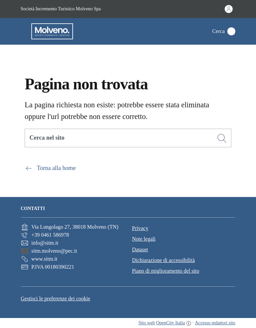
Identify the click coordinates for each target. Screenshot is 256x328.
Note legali (144, 239)
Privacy (140, 228)
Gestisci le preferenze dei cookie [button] (55, 298)
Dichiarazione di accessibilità (163, 260)
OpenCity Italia (170, 322)
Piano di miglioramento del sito (165, 271)
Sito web (146, 322)
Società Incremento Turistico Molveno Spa (61, 8)
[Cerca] (222, 138)
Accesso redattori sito (215, 322)
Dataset (140, 249)
